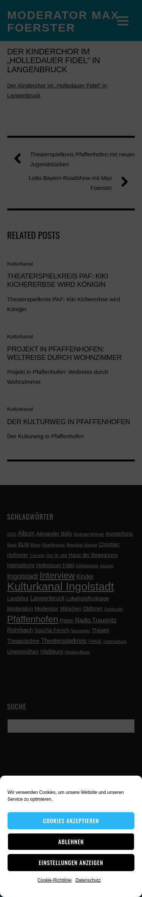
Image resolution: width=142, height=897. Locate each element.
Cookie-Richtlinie (54, 880)
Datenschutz (88, 880)
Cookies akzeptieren (71, 820)
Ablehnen (71, 841)
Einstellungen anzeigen (71, 862)
